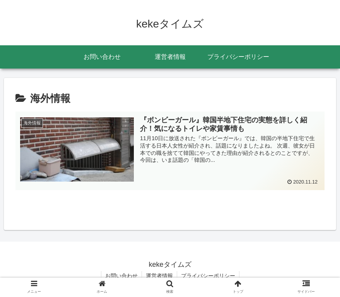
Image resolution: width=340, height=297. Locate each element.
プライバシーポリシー (208, 276)
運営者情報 (159, 276)
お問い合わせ (121, 276)
